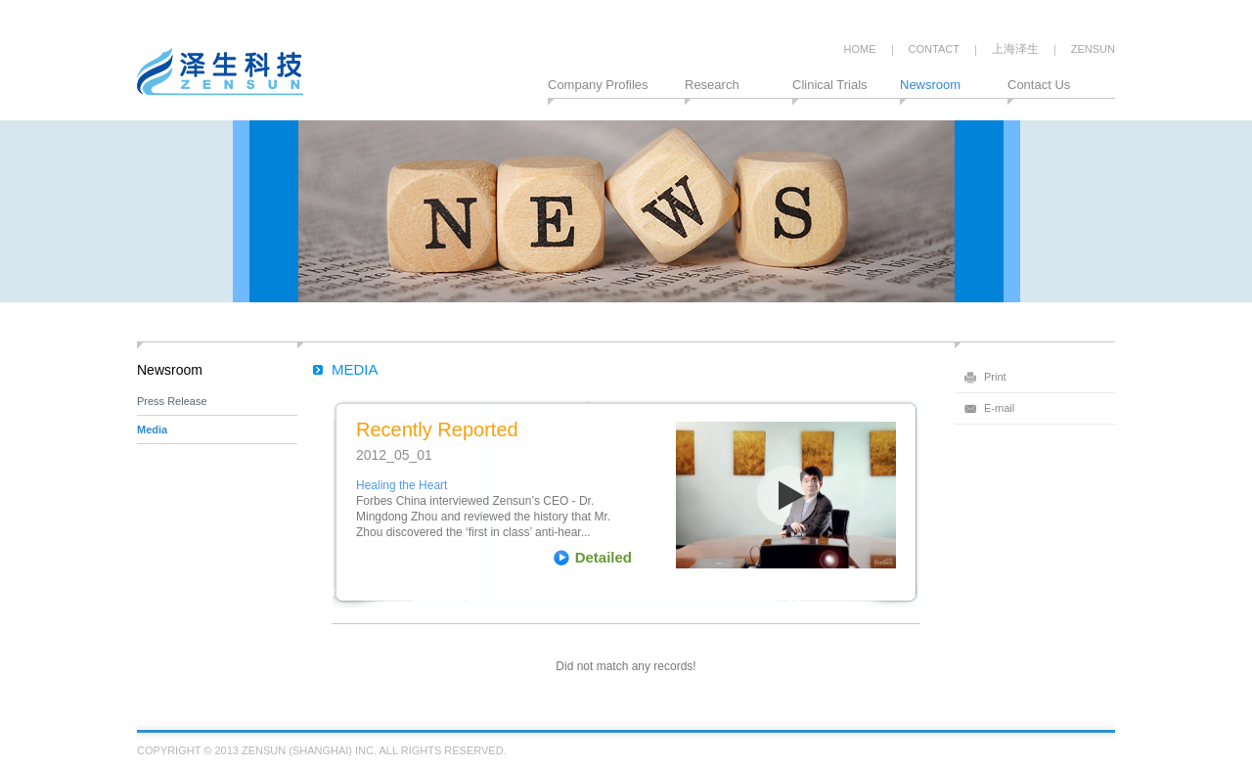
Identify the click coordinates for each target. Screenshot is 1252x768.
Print (995, 377)
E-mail (999, 408)
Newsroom (930, 84)
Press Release (172, 401)
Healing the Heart (401, 485)
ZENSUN (1093, 49)
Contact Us (1038, 84)
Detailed (603, 557)
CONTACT (934, 49)
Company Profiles (598, 84)
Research (712, 84)
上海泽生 (1015, 49)
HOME (860, 49)
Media (152, 429)
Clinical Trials (830, 84)
